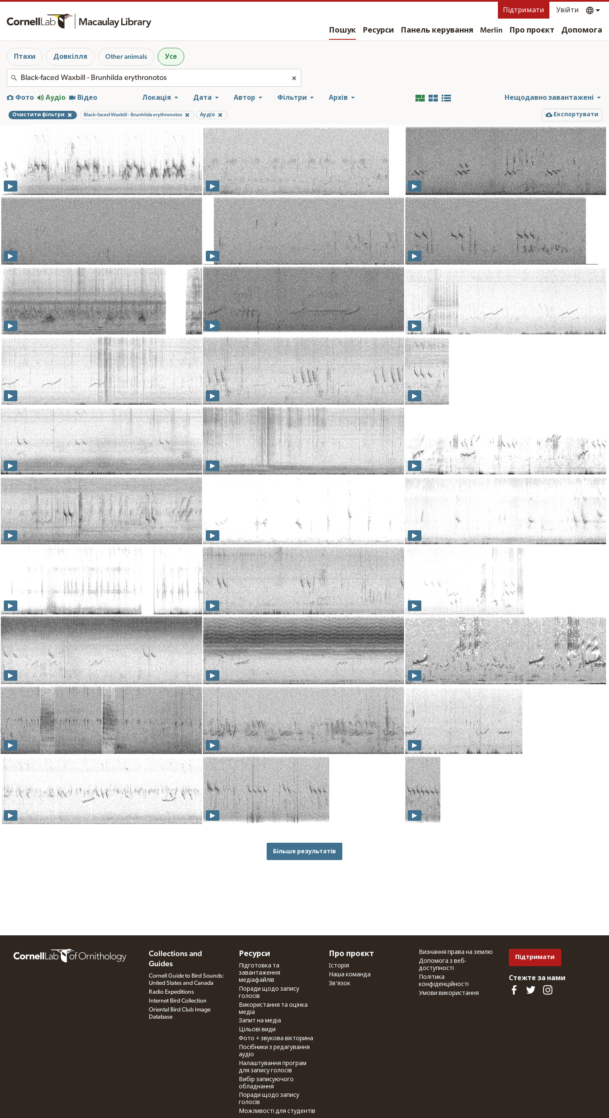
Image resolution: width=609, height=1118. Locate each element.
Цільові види (257, 1030)
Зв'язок (339, 983)
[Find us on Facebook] (514, 990)
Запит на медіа (260, 1021)
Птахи (25, 56)
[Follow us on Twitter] (531, 990)
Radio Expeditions (171, 992)
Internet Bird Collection (178, 1001)
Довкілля (70, 56)
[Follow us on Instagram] (548, 990)
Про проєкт (531, 30)
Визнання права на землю (456, 952)
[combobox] (154, 77)
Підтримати (523, 10)
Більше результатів (304, 851)
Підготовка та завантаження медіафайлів (259, 973)
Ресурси (378, 30)
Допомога (581, 30)
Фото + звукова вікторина (276, 1038)
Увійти (567, 10)
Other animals (126, 56)
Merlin (491, 30)
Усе (171, 56)
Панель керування (437, 30)
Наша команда (350, 975)
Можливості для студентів (277, 1111)
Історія (339, 966)
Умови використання (449, 993)
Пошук (342, 30)
